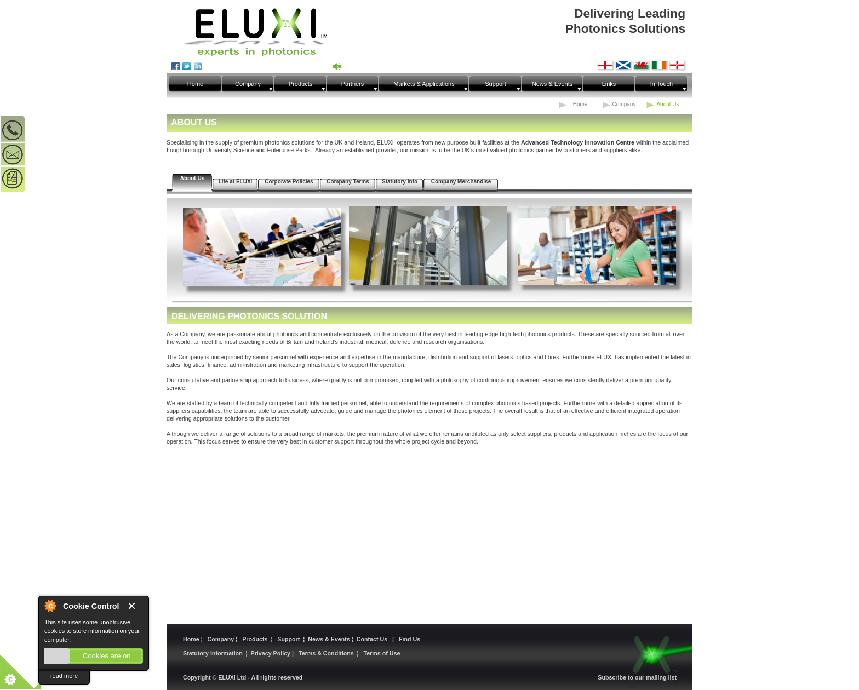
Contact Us (374, 639)
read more (64, 675)
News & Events (330, 639)
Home (192, 639)
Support (288, 639)
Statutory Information (213, 653)
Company (221, 639)
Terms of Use (382, 653)
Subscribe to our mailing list (637, 677)
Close (135, 606)
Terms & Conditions (326, 653)
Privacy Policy (271, 653)
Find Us (409, 639)
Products (255, 639)
